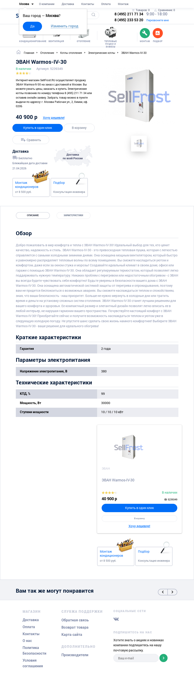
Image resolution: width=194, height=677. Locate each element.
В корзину (79, 127)
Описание (33, 215)
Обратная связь (75, 620)
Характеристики (73, 215)
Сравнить (34, 139)
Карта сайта (71, 634)
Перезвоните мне (157, 20)
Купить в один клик (37, 127)
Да (32, 26)
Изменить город (64, 26)
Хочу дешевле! (54, 118)
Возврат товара (75, 627)
